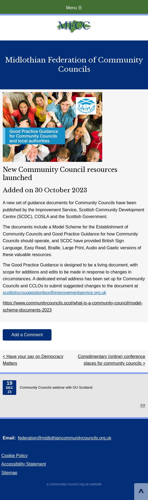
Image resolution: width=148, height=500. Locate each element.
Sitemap (9, 472)
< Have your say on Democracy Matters (33, 360)
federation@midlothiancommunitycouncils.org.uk (64, 438)
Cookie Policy (14, 455)
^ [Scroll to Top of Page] (141, 492)
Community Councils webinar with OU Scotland (47, 387)
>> (142, 405)
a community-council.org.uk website (74, 484)
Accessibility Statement (23, 464)
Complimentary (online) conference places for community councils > (111, 360)
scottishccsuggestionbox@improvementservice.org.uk (54, 292)
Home (74, 26)
